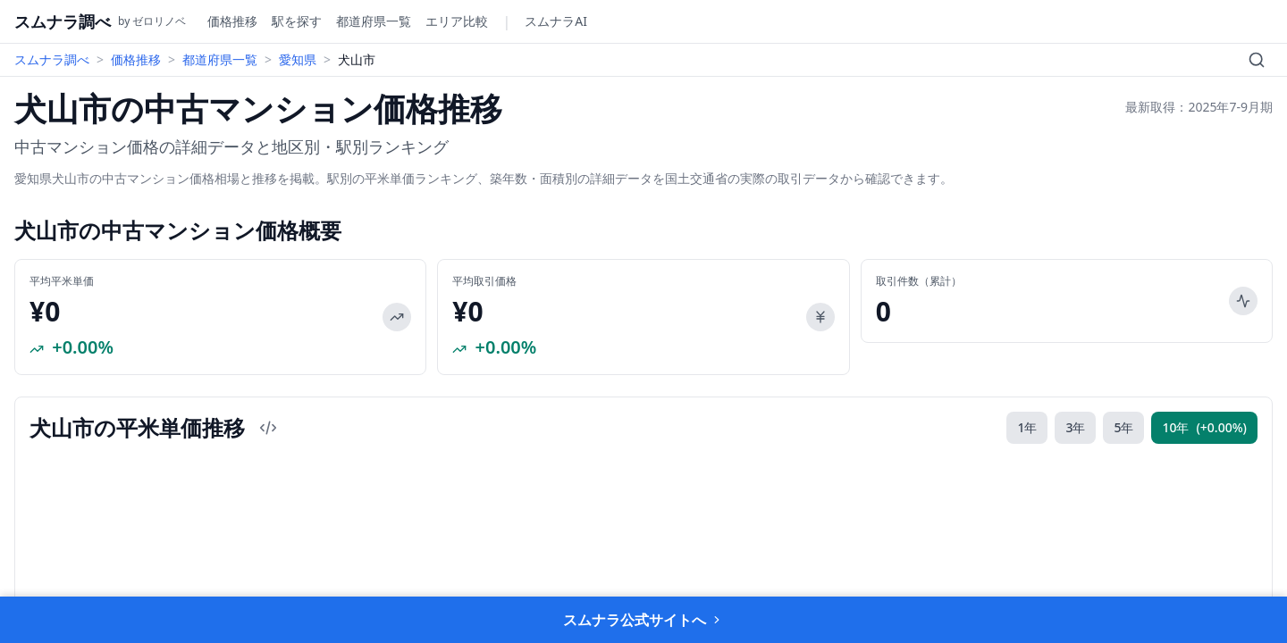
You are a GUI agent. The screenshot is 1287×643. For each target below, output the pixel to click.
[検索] (1257, 60)
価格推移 (232, 21)
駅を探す (297, 21)
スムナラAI (556, 21)
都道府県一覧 (373, 21)
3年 (1075, 427)
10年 (1204, 428)
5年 (1123, 427)
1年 (1027, 427)
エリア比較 (456, 21)
